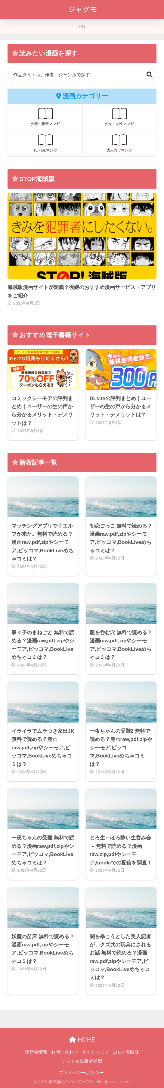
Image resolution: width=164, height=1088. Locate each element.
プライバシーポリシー (81, 1072)
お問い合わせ (64, 1052)
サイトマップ (95, 1052)
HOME (82, 1039)
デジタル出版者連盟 (82, 1061)
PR (82, 27)
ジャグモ (83, 9)
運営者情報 (36, 1052)
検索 (149, 74)
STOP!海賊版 (126, 1052)
